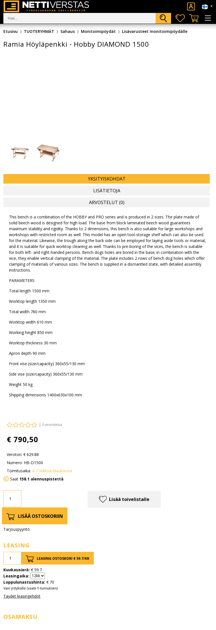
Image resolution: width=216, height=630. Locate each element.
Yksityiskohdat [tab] (107, 179)
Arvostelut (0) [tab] (106, 202)
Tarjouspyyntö (16, 529)
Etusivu (10, 31)
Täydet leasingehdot (21, 596)
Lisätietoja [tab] (106, 191)
